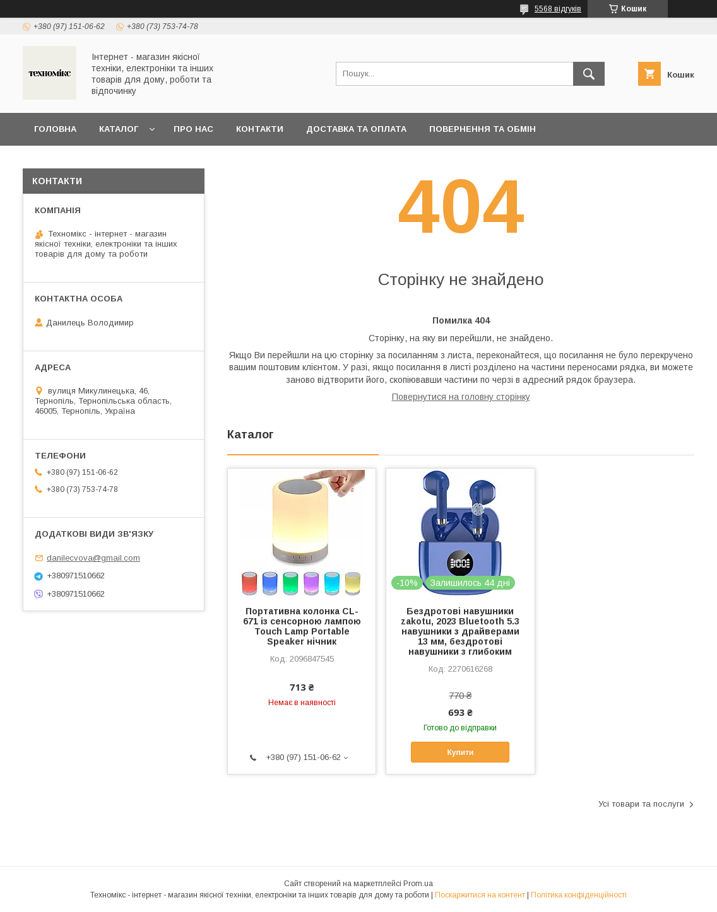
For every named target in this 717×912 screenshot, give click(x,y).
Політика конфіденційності (579, 895)
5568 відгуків (558, 8)
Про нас (193, 129)
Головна (55, 129)
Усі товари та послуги (641, 804)
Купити (460, 752)
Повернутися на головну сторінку (461, 397)
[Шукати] (589, 74)
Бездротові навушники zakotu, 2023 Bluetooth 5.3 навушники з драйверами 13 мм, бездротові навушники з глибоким (460, 631)
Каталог (118, 129)
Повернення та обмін (482, 129)
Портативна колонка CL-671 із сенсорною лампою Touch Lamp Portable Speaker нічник (302, 626)
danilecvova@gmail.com (93, 558)
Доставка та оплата (356, 129)
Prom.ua (418, 883)
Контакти (259, 129)
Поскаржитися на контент (480, 895)
